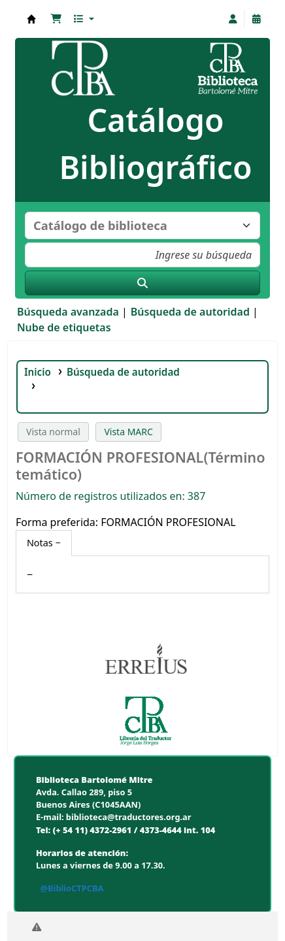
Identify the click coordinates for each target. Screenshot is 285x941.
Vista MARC (128, 431)
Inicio (37, 371)
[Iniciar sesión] (233, 19)
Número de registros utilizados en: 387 (110, 496)
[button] (56, 19)
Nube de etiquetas (64, 327)
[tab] (44, 543)
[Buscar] (142, 283)
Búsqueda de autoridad (190, 312)
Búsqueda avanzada (68, 312)
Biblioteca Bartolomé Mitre (31, 19)
